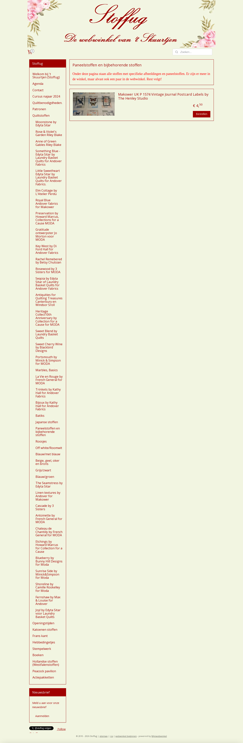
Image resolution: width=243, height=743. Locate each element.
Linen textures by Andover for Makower (48, 496)
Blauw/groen (45, 477)
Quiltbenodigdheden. (47, 103)
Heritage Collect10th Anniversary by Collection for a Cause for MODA (47, 318)
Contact (37, 90)
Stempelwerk (41, 649)
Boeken (37, 655)
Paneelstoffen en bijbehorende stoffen (48, 431)
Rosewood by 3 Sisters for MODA (48, 270)
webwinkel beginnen (126, 736)
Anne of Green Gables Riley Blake (48, 143)
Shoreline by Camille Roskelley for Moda (48, 587)
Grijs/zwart (43, 470)
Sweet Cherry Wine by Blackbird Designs (49, 347)
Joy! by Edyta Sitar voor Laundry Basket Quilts (48, 613)
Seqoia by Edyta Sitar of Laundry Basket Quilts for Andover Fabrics (48, 283)
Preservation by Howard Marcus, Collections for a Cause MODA (47, 218)
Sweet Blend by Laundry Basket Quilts (47, 334)
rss (111, 736)
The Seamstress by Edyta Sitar (49, 484)
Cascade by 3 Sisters (45, 507)
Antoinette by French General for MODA (49, 518)
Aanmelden (42, 716)
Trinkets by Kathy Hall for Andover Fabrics (48, 392)
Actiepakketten (43, 677)
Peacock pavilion (44, 671)
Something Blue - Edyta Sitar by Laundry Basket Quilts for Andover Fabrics (49, 157)
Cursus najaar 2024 (46, 96)
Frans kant (40, 636)
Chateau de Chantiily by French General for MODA (49, 531)
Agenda (37, 84)
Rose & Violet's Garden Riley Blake (49, 133)
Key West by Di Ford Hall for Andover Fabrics (47, 249)
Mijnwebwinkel (159, 736)
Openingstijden (43, 623)
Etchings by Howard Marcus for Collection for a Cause (49, 546)
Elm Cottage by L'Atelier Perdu (46, 192)
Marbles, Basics (47, 370)
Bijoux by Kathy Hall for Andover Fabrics (47, 405)
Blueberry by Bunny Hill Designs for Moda (49, 561)
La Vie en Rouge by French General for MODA (49, 379)
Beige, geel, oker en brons (47, 462)
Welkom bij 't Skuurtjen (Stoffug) (46, 75)
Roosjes (41, 441)
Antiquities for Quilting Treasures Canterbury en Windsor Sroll (49, 300)
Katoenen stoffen (44, 629)
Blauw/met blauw (48, 454)
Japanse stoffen (47, 422)
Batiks (40, 416)
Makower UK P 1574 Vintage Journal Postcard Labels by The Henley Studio (163, 96)
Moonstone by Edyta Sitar (46, 123)
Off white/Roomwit (49, 448)
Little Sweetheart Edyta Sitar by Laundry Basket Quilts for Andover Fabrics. (49, 177)
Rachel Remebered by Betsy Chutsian (49, 261)
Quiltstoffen (41, 115)
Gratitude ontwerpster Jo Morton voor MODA (46, 234)
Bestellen (201, 114)
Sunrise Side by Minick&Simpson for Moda (47, 574)
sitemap (103, 736)
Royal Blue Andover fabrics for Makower (47, 203)
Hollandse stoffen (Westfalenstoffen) (45, 663)
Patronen (39, 109)
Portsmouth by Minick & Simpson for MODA (48, 360)
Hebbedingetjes (43, 642)
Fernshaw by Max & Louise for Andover (48, 600)
